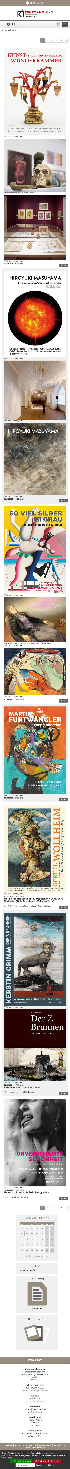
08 (42, 1234)
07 (37, 1234)
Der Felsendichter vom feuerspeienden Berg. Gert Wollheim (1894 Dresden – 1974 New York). (33, 900)
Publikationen (27, 1270)
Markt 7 (35, 1377)
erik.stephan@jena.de (35, 1401)
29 (61, 40)
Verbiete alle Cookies (47, 1461)
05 (27, 1234)
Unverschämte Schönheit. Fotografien (26, 1192)
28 (37, 1250)
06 (32, 1234)
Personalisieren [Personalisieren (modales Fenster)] (25, 1465)
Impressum (19, 1445)
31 (52, 1250)
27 (32, 1250)
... (56, 40)
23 (47, 1244)
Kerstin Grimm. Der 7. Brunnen (22, 1087)
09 (47, 1234)
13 (32, 1239)
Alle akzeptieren (21, 1461)
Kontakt (9, 1445)
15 (42, 1239)
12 (27, 1239)
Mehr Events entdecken (37, 1256)
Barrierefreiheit (45, 1445)
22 (42, 1244)
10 (52, 1234)
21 (37, 1244)
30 (47, 1250)
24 (52, 1244)
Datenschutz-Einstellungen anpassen (45, 1446)
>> (53, 1223)
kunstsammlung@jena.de (35, 1390)
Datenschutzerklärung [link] (45, 1465)
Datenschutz (31, 1445)
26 (27, 1250)
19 (27, 1244)
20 (32, 1244)
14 (37, 1239)
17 (52, 1239)
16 (47, 1239)
